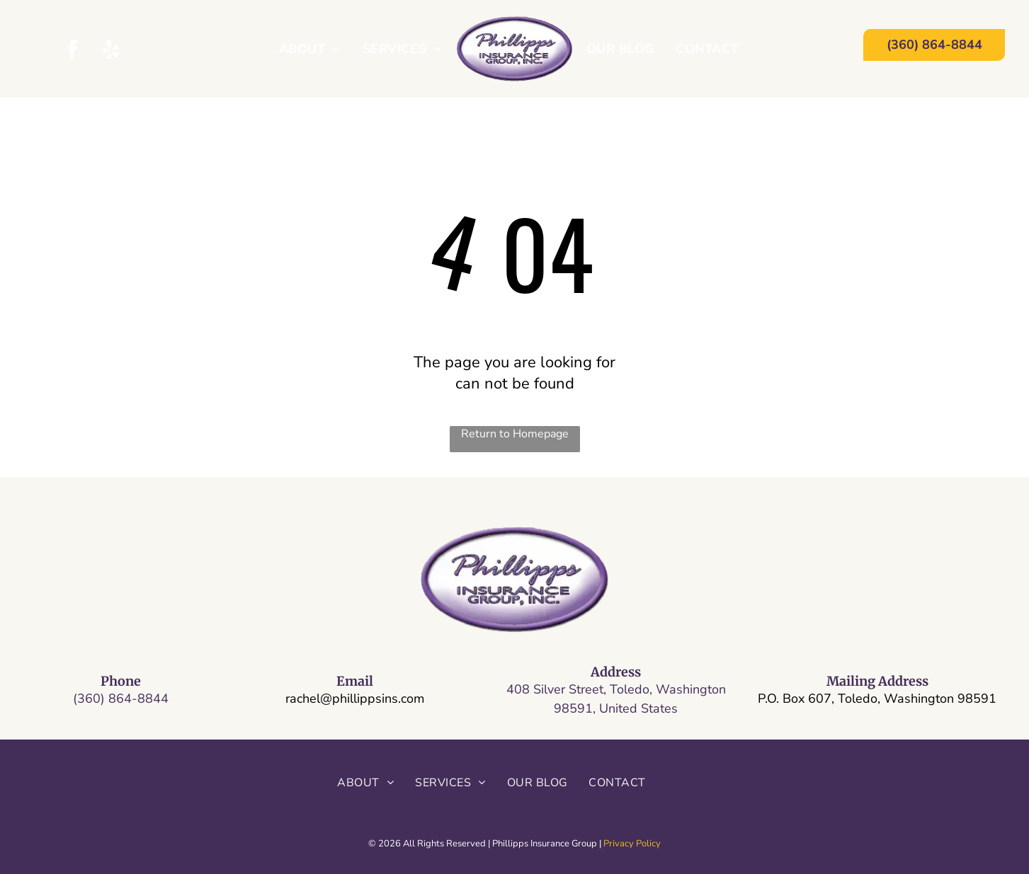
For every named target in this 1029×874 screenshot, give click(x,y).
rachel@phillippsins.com (354, 698)
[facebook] (72, 51)
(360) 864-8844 (121, 698)
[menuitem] (310, 48)
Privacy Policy (632, 843)
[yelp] (110, 51)
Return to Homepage (515, 434)
